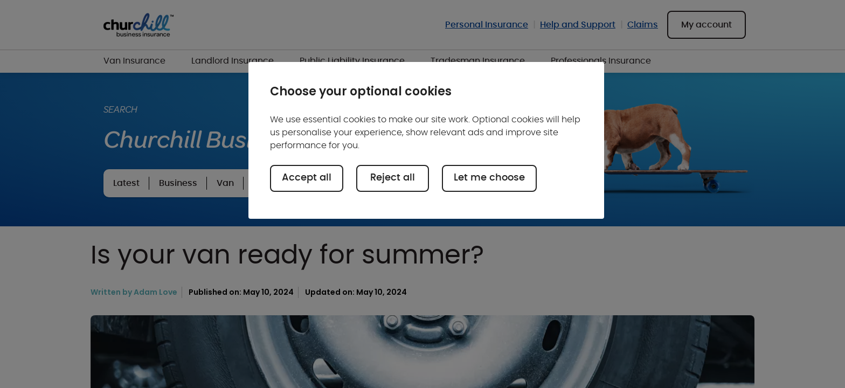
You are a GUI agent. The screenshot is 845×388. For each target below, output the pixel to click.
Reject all (392, 178)
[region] (426, 140)
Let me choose (489, 178)
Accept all (306, 178)
